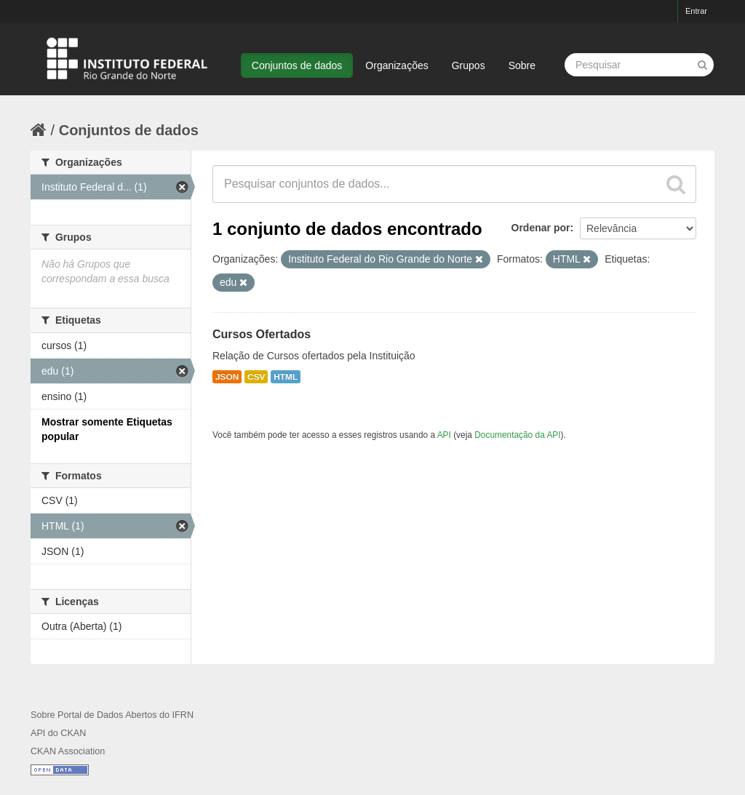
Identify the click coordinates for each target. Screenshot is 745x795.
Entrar (696, 11)
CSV (256, 377)
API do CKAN (58, 733)
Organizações (396, 65)
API (444, 435)
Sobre (522, 65)
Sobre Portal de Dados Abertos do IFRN (112, 715)
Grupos (468, 65)
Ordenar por (540, 227)
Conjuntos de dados (297, 65)
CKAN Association (68, 751)
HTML (286, 377)
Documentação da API (517, 435)
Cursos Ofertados (261, 334)
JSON (227, 377)
